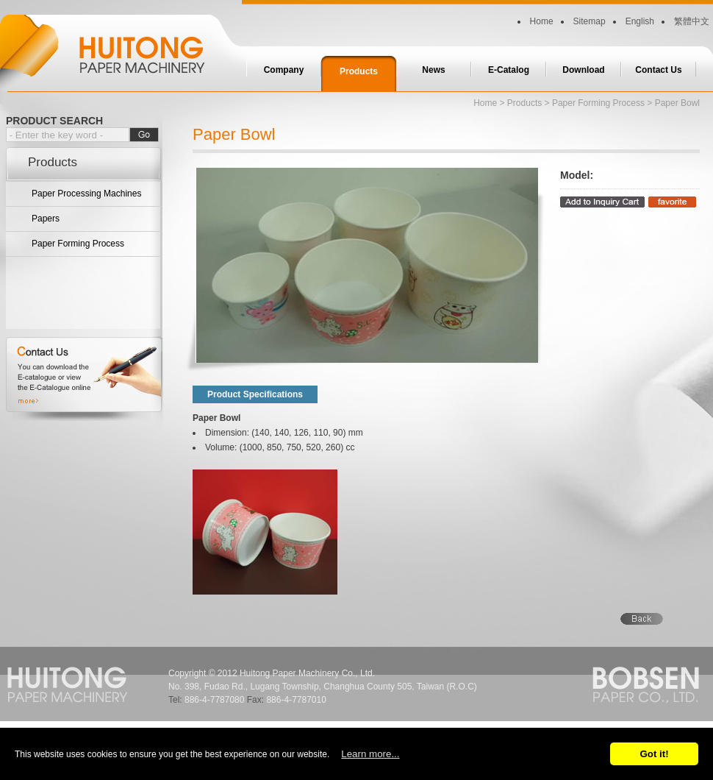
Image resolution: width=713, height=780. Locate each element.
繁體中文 (691, 21)
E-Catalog (508, 70)
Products (359, 71)
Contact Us (658, 70)
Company (284, 70)
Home (541, 21)
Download (583, 70)
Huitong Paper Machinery (110, 46)
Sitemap (589, 21)
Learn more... (370, 753)
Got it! (653, 753)
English (640, 21)
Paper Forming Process (78, 243)
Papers (46, 218)
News (433, 70)
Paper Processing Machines (86, 193)
